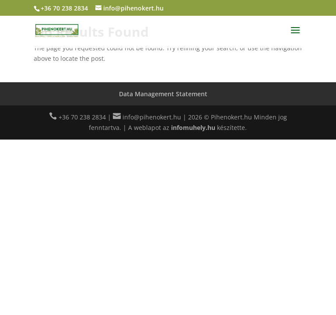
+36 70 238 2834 (64, 8)
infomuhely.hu (193, 127)
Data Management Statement (163, 94)
